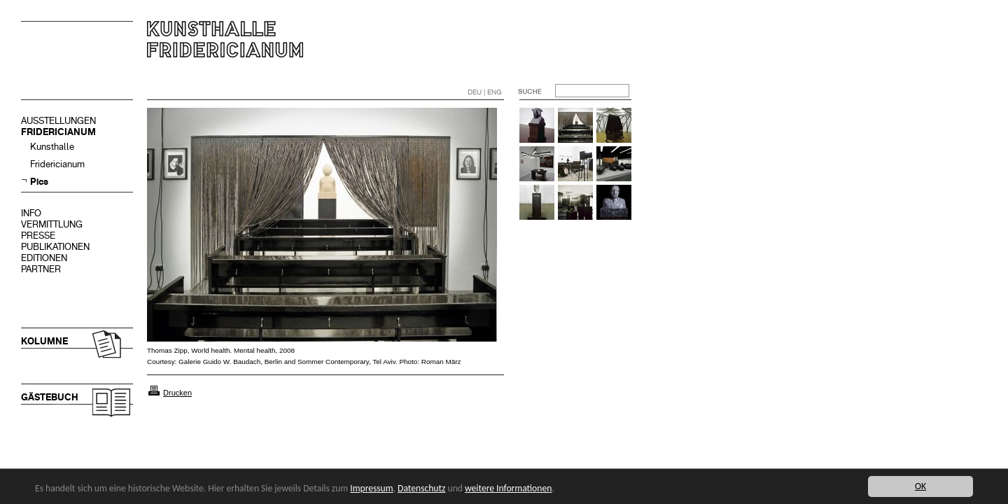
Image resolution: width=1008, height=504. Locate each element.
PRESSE (38, 235)
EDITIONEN (44, 258)
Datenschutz (421, 488)
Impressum (371, 488)
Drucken (177, 392)
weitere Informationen (508, 488)
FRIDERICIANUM (58, 132)
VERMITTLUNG (52, 224)
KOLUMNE (44, 341)
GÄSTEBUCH (49, 397)
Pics (39, 181)
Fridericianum (57, 164)
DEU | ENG (485, 92)
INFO (31, 213)
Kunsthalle (52, 146)
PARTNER (41, 269)
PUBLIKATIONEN (55, 246)
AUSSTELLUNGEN (58, 120)
